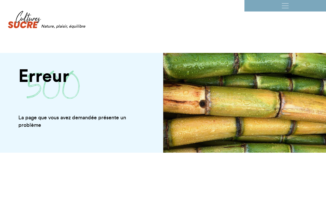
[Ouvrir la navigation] (285, 6)
